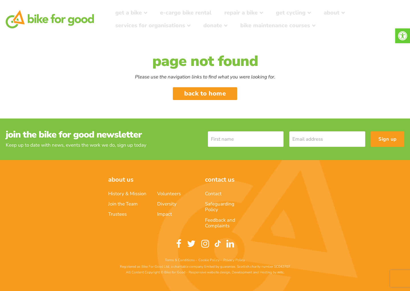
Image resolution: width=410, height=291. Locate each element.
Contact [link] (213, 193)
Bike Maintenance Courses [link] (275, 25)
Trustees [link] (117, 214)
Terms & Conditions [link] (180, 260)
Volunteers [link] (169, 193)
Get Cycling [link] (291, 12)
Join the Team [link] (123, 204)
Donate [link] (212, 25)
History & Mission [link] (127, 193)
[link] (402, 35)
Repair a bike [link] (241, 12)
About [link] (331, 12)
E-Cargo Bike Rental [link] (186, 12)
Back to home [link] (205, 93)
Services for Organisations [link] (150, 25)
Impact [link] (164, 214)
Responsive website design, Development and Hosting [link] (230, 272)
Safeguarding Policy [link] (219, 207)
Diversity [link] (167, 204)
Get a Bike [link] (128, 12)
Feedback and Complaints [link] (220, 223)
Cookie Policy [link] (209, 260)
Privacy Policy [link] (234, 260)
